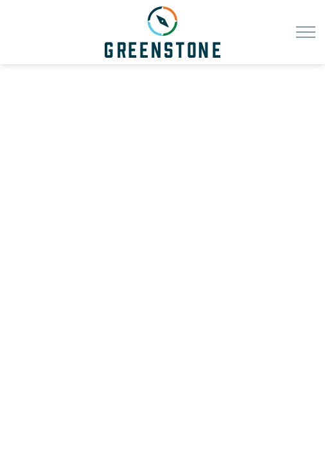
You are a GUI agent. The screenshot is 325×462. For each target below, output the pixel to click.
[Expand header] (305, 32)
